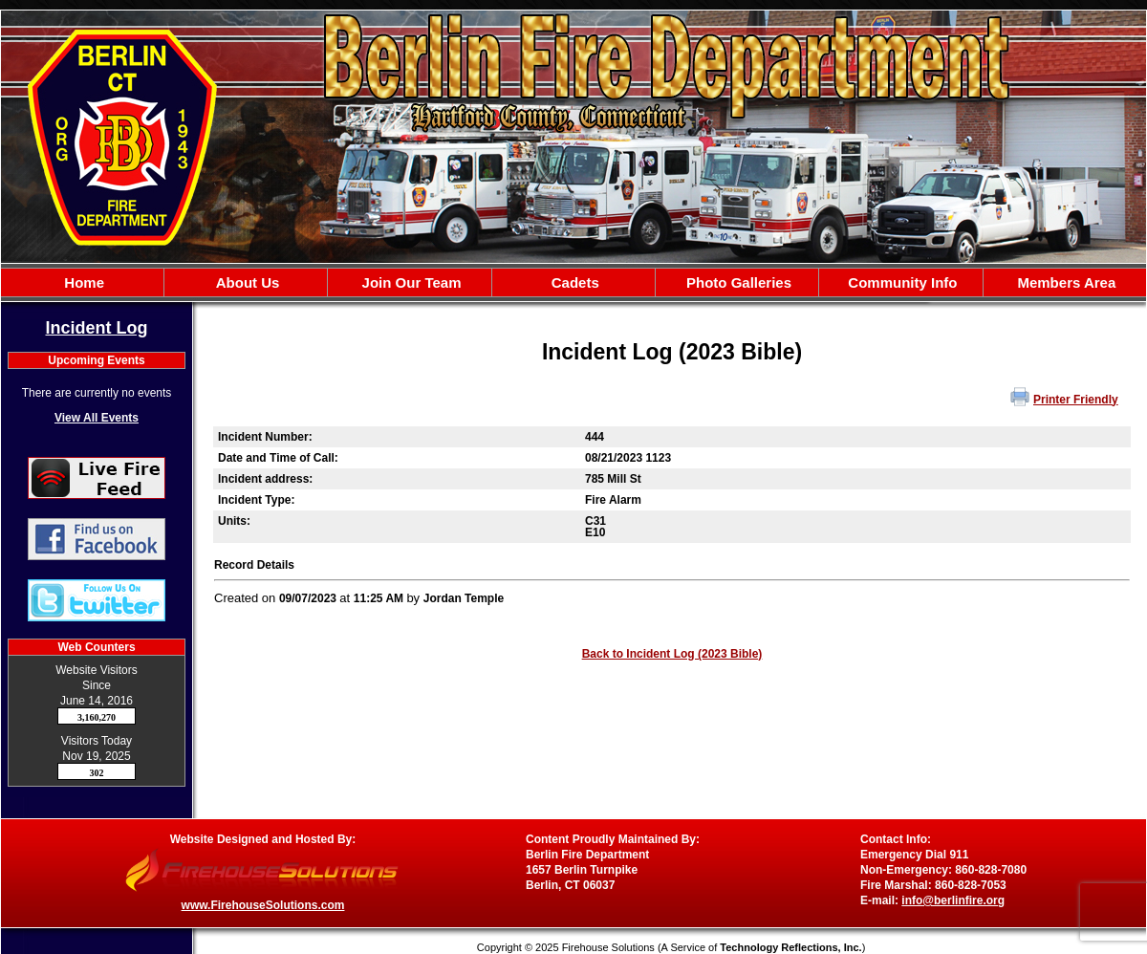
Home (82, 282)
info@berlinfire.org (953, 900)
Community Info (900, 282)
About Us (245, 282)
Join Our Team (409, 282)
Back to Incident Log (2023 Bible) (672, 654)
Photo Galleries (736, 282)
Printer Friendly (1075, 399)
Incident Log (97, 327)
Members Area (1064, 282)
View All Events (96, 417)
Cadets (573, 282)
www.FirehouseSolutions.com (263, 905)
